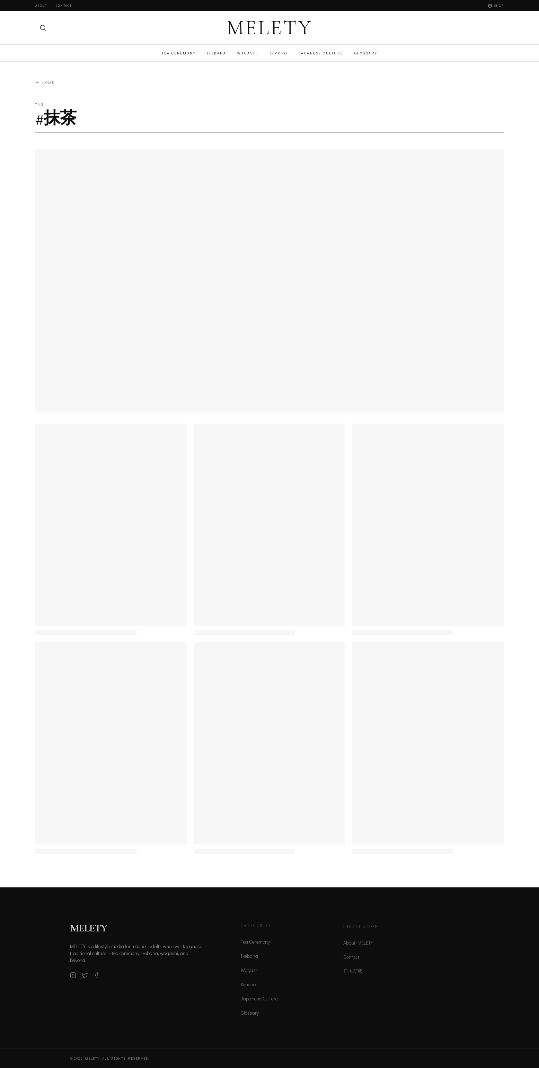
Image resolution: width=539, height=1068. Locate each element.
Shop (496, 5)
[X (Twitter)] (85, 977)
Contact (64, 5)
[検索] (43, 27)
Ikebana (217, 53)
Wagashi (247, 53)
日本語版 (353, 974)
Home (44, 82)
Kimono (279, 53)
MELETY (270, 27)
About (41, 5)
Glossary (366, 53)
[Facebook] (97, 977)
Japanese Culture (321, 53)
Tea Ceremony (179, 53)
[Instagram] (73, 977)
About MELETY (358, 946)
